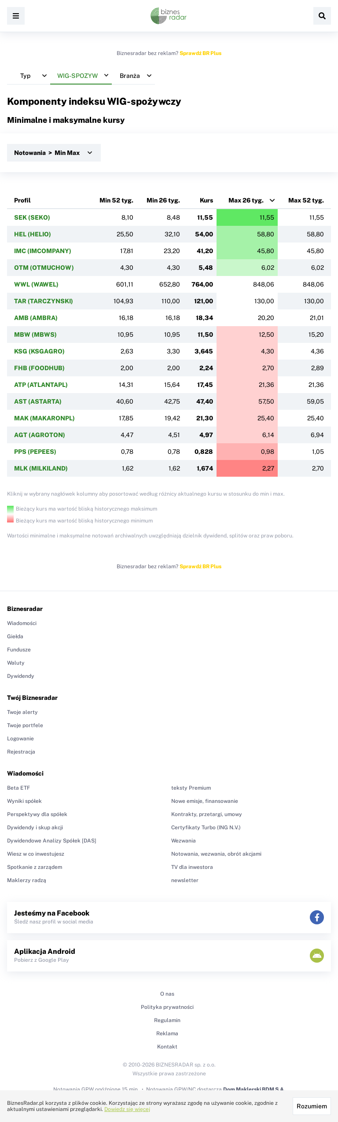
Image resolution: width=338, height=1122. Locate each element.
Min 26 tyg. (163, 200)
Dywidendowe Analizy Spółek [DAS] (51, 841)
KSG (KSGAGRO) (39, 351)
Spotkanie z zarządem (34, 867)
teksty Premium (191, 788)
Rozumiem (312, 1106)
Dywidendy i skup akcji (35, 827)
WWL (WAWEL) (36, 284)
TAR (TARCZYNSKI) (43, 301)
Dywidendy (20, 676)
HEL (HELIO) (32, 234)
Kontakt (167, 1047)
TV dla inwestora (192, 867)
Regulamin (167, 1020)
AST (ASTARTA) (38, 401)
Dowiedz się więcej (127, 1109)
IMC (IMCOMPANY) (42, 250)
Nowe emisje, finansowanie (204, 801)
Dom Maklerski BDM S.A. (254, 1089)
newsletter (184, 880)
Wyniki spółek (24, 801)
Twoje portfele (25, 725)
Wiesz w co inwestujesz (35, 854)
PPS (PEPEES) (35, 451)
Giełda (15, 636)
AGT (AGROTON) (39, 434)
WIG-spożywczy (144, 101)
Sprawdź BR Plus (200, 53)
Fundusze (19, 650)
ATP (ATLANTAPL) (41, 384)
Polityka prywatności (167, 1007)
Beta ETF (18, 788)
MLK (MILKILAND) (41, 468)
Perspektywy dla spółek (37, 814)
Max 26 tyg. (246, 200)
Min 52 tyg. (116, 200)
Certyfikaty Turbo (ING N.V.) (206, 827)
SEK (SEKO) (32, 217)
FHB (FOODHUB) (39, 368)
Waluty (16, 663)
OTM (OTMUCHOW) (44, 267)
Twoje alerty (22, 712)
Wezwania (183, 841)
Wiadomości (22, 623)
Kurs (206, 200)
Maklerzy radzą (26, 880)
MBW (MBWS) (35, 334)
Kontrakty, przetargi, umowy (206, 814)
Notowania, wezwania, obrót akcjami (216, 854)
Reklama (167, 1033)
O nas (167, 994)
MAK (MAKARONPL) (44, 418)
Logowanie (20, 739)
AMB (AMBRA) (36, 317)
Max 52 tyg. (306, 200)
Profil (22, 200)
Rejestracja (21, 752)
